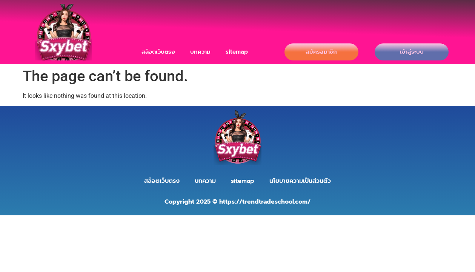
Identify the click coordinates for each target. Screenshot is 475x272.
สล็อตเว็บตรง (158, 52)
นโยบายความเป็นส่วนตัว (300, 180)
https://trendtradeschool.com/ (265, 201)
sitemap (237, 52)
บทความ (200, 52)
